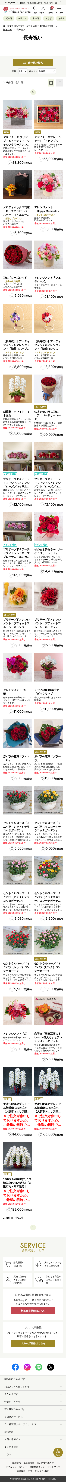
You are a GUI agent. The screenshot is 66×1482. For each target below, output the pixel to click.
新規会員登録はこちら (33, 1310)
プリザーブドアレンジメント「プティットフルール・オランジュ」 (16, 623)
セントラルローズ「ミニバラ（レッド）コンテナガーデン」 (16, 967)
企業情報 (16, 1462)
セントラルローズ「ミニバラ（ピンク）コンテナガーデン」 (47, 967)
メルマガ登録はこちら (33, 1343)
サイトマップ (54, 1467)
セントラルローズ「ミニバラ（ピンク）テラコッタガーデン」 (16, 897)
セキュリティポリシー (16, 1467)
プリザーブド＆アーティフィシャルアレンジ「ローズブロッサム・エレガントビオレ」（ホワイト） (16, 486)
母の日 (36, 18)
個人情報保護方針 (45, 1462)
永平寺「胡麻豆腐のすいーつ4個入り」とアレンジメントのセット (48, 1037)
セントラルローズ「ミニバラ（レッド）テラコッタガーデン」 (16, 826)
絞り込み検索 (33, 62)
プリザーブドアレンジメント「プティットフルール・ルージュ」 (47, 623)
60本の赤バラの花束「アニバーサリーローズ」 (47, 415)
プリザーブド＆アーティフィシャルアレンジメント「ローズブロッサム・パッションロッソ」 (47, 486)
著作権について (37, 1467)
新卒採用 (21, 1471)
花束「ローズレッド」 (16, 277)
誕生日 (9, 18)
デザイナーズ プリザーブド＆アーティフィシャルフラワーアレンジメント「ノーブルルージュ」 (16, 144)
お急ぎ (48, 18)
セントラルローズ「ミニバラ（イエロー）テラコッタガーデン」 (47, 826)
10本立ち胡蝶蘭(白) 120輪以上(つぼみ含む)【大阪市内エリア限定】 (17, 1182)
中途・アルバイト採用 (38, 1471)
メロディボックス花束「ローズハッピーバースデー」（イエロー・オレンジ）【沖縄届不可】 (16, 215)
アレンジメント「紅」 (16, 1033)
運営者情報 (29, 1462)
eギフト (22, 18)
